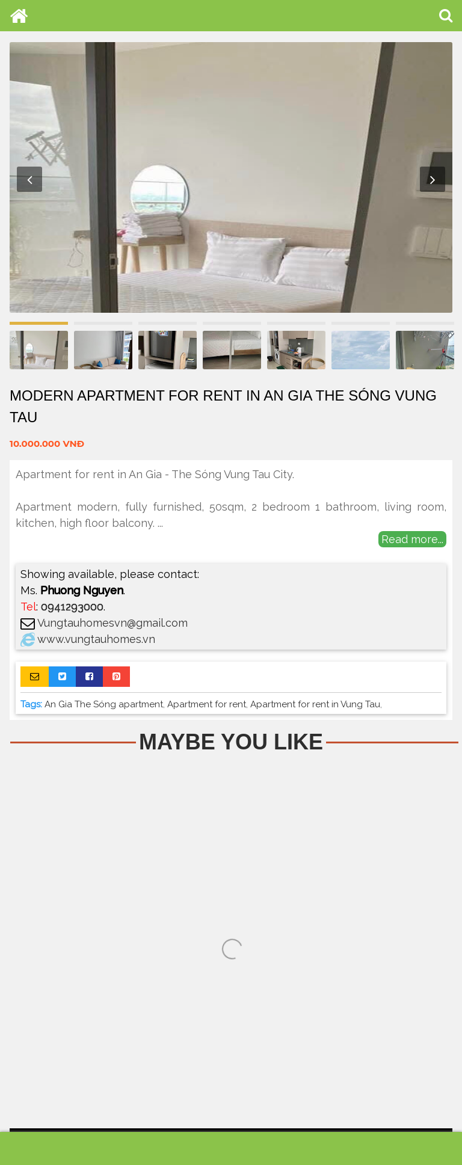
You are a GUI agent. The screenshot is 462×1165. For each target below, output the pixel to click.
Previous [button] (29, 179)
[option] (231, 177)
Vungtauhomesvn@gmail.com (112, 622)
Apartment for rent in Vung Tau (315, 704)
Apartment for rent (206, 704)
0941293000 (72, 606)
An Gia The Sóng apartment (104, 704)
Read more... (412, 539)
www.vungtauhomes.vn (96, 639)
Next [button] (432, 179)
